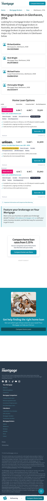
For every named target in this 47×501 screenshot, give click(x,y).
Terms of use (5, 445)
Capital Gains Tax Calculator (10, 411)
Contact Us (6, 392)
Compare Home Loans (37, 3)
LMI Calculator (6, 413)
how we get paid (27, 467)
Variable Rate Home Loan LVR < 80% (16, 145)
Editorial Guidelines (8, 390)
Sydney (5, 424)
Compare (40, 135)
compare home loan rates (23, 252)
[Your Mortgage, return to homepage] (7, 3)
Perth (4, 433)
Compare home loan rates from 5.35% (23, 241)
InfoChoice (34, 495)
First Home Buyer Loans (9, 405)
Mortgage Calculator (8, 416)
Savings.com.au (26, 495)
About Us (5, 387)
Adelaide (5, 431)
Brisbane (5, 429)
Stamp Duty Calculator (9, 418)
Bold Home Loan (11, 175)
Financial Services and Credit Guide (11, 487)
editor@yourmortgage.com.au (26, 218)
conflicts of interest (12, 467)
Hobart (5, 436)
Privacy (4, 441)
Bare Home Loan (11, 113)
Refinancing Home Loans (9, 400)
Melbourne (6, 426)
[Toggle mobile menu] (41, 491)
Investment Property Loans (10, 403)
